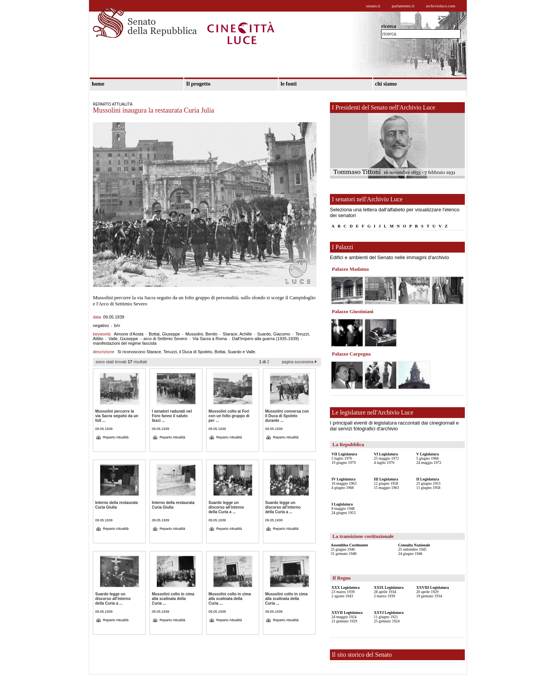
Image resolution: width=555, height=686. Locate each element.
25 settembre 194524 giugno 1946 (414, 549)
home (98, 84)
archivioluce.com (440, 5)
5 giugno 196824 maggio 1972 (428, 458)
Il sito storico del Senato (362, 654)
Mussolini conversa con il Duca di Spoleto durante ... (287, 416)
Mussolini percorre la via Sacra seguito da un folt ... (116, 416)
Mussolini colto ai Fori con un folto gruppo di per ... (229, 416)
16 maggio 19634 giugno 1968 (344, 483)
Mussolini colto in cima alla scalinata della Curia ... (173, 598)
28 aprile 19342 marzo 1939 (389, 591)
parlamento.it (403, 5)
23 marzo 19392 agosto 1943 (345, 591)
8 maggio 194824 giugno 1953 (343, 508)
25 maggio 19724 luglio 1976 (386, 458)
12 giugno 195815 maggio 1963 (386, 483)
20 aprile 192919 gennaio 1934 (432, 591)
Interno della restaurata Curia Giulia (116, 505)
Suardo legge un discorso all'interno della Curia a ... (226, 507)
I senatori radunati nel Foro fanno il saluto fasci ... (172, 416)
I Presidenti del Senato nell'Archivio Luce (383, 107)
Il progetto (198, 84)
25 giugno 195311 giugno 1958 (428, 483)
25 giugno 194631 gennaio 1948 (349, 549)
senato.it (373, 5)
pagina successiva (297, 362)
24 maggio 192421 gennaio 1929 (347, 616)
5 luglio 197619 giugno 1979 (344, 458)
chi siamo (386, 84)
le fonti (289, 84)
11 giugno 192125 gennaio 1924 (389, 616)
